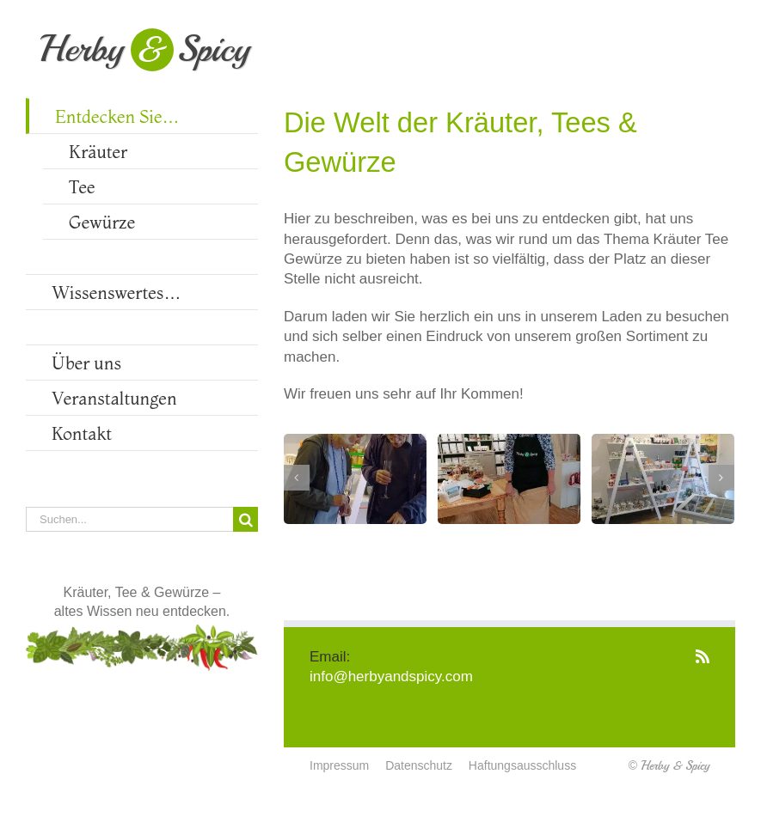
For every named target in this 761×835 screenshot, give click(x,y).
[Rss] (702, 656)
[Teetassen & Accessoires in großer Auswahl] (663, 479)
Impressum (339, 765)
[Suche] (245, 519)
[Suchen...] (129, 519)
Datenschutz (418, 765)
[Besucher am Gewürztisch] (355, 479)
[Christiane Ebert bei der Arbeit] (509, 479)
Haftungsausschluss (522, 765)
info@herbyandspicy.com (391, 676)
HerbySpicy (144, 49)
